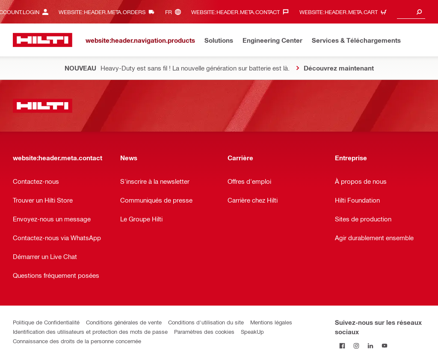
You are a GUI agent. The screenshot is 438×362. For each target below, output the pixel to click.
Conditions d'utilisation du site (206, 322)
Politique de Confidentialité (46, 322)
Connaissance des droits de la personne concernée (77, 341)
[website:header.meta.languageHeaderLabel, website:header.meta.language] (175, 12)
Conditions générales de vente (124, 322)
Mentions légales (271, 322)
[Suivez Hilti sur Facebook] (342, 345)
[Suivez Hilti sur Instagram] (356, 345)
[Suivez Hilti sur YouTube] (384, 345)
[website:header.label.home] (42, 40)
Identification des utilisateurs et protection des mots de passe (90, 331)
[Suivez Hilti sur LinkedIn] (370, 345)
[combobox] (411, 12)
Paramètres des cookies (204, 331)
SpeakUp (252, 331)
